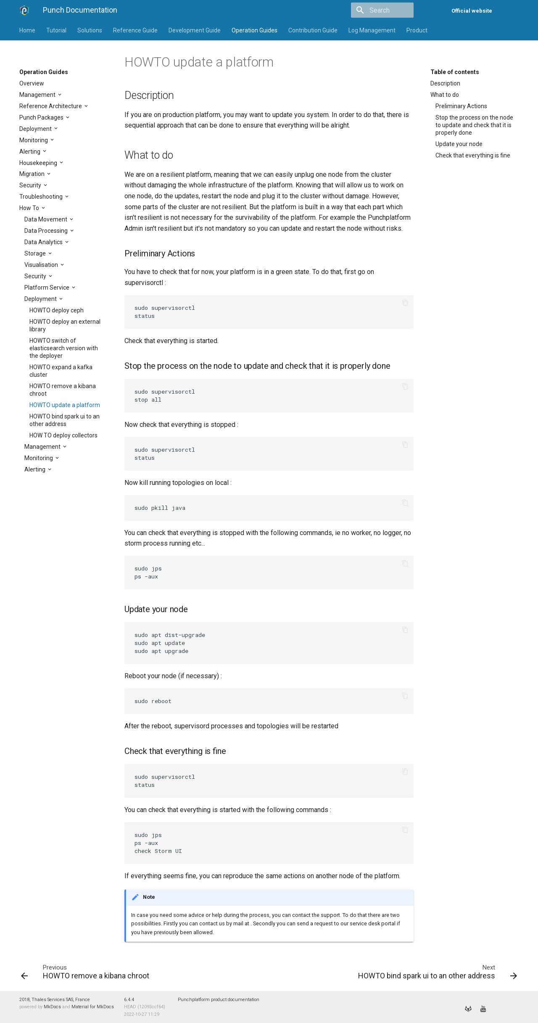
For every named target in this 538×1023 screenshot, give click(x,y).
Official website (471, 11)
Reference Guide (135, 30)
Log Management (372, 30)
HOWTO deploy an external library (64, 325)
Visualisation (41, 264)
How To (29, 208)
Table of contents (454, 72)
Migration (32, 173)
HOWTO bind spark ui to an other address (64, 420)
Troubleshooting (41, 196)
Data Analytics (44, 242)
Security (30, 185)
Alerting (30, 151)
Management (38, 94)
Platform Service (47, 287)
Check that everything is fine (472, 155)
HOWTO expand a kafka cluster (60, 371)
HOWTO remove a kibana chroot (62, 390)
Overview (31, 83)
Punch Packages (42, 117)
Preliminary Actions (461, 106)
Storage (35, 253)
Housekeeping (38, 163)
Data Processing (46, 230)
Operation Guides (254, 30)
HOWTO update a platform (64, 405)
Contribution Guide (313, 30)
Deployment (36, 128)
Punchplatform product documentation (218, 999)
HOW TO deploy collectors (63, 435)
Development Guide (195, 30)
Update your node (459, 144)
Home (27, 30)
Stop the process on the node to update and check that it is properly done (474, 125)
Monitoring (34, 140)
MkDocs (52, 1007)
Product (416, 30)
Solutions (89, 30)
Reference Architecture (51, 106)
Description (445, 83)
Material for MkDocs (92, 1007)
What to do (444, 94)
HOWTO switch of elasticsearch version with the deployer (63, 348)
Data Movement (46, 219)
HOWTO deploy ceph (56, 310)
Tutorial (56, 30)
